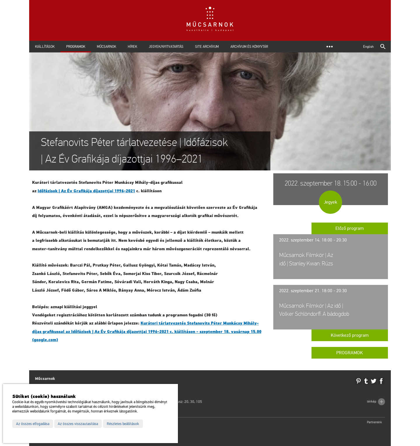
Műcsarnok (106, 47)
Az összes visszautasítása (78, 424)
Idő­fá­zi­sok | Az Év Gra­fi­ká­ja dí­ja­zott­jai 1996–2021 (86, 191)
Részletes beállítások (123, 424)
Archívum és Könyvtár (249, 47)
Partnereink (374, 422)
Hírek (132, 47)
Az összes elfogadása (32, 424)
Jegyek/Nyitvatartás (166, 47)
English (368, 47)
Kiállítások (45, 47)
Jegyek (330, 202)
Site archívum (207, 47)
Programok (75, 47)
